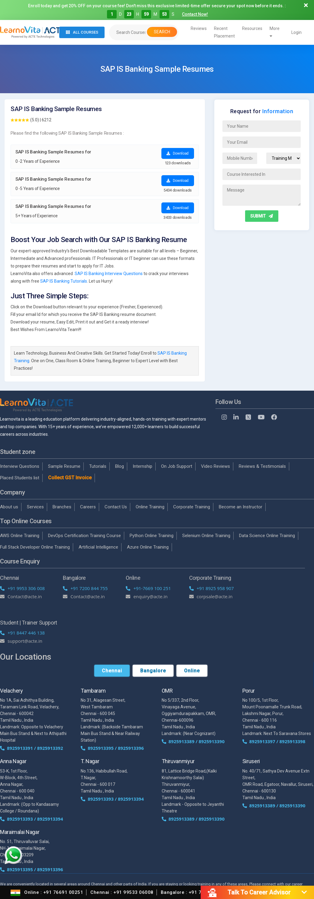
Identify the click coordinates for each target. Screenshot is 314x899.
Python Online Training (151, 535)
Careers (88, 507)
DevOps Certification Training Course (84, 535)
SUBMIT (261, 216)
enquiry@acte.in (146, 596)
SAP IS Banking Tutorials (63, 281)
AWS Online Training (19, 535)
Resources (252, 28)
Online (192, 671)
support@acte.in (21, 641)
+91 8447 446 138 (22, 633)
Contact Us (116, 507)
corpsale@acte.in (211, 596)
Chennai (112, 671)
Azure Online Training (148, 547)
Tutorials (97, 466)
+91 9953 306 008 (22, 588)
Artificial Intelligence (98, 547)
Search (162, 31)
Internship (142, 466)
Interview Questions (19, 466)
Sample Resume (64, 466)
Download (178, 153)
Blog (119, 466)
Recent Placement (224, 32)
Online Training (150, 507)
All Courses (82, 32)
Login (296, 32)
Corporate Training (191, 507)
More (275, 32)
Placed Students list (19, 478)
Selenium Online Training (206, 535)
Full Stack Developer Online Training (35, 547)
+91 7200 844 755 (85, 588)
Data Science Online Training (267, 535)
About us (9, 507)
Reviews (199, 28)
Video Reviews (215, 466)
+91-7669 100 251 (148, 588)
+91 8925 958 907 (211, 588)
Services (35, 507)
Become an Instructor (240, 507)
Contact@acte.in (21, 596)
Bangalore (153, 671)
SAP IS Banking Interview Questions (109, 273)
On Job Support (176, 466)
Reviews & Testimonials (262, 466)
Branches (62, 507)
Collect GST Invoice (70, 478)
